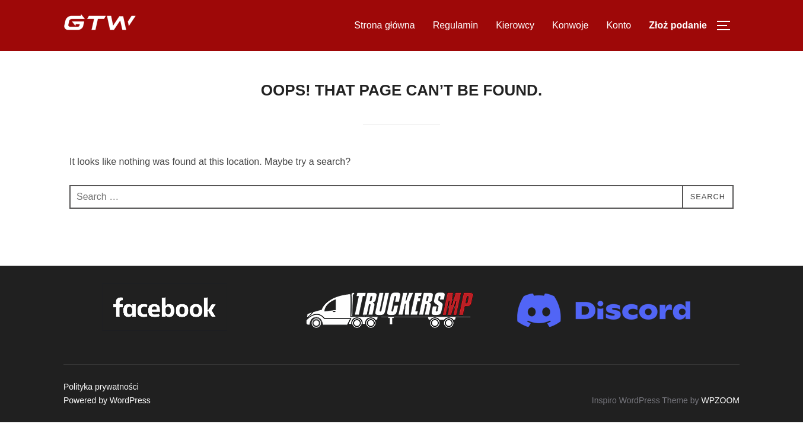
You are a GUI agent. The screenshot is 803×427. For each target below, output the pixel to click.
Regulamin (455, 25)
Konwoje (570, 25)
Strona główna (384, 25)
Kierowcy (515, 25)
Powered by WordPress (107, 400)
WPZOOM (720, 400)
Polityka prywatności (101, 386)
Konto (618, 25)
